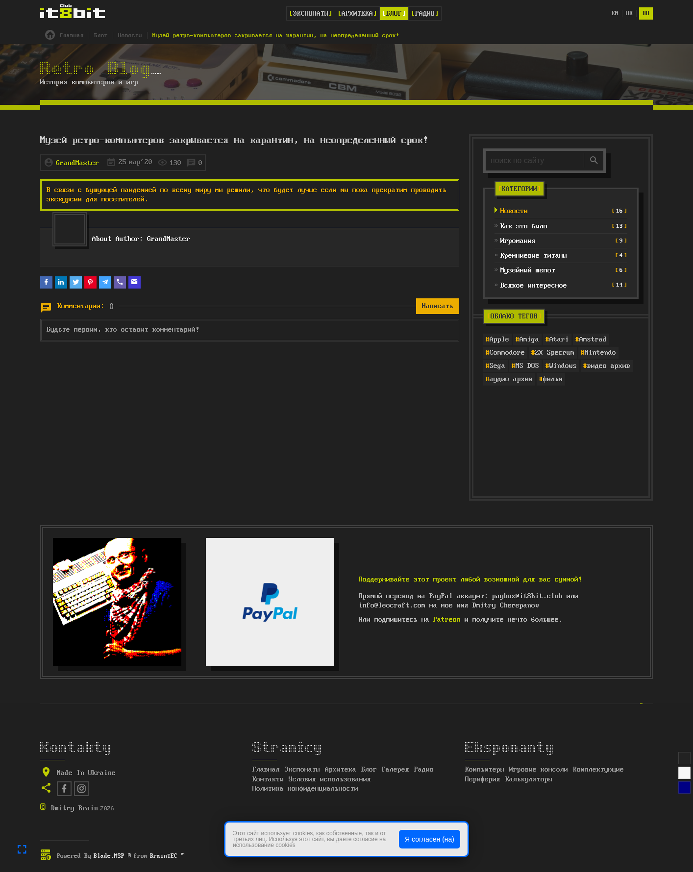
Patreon (447, 620)
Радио (425, 14)
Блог (394, 14)
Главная (266, 770)
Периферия (482, 779)
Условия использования (330, 779)
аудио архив (511, 379)
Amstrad (593, 339)
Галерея (395, 770)
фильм (553, 379)
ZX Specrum (554, 353)
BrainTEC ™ (167, 856)
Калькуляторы (528, 779)
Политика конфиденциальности (305, 789)
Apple (499, 339)
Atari (559, 339)
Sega (497, 366)
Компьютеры (484, 770)
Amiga (529, 339)
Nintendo (600, 353)
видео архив (608, 366)
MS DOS (527, 366)
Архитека (357, 14)
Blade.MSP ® (112, 856)
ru (646, 13)
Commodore (507, 353)
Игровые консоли (538, 770)
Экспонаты (310, 14)
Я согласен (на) (429, 839)
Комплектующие (598, 770)
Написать (437, 306)
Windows (563, 366)
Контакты (268, 779)
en (615, 13)
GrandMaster (77, 163)
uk (629, 13)
